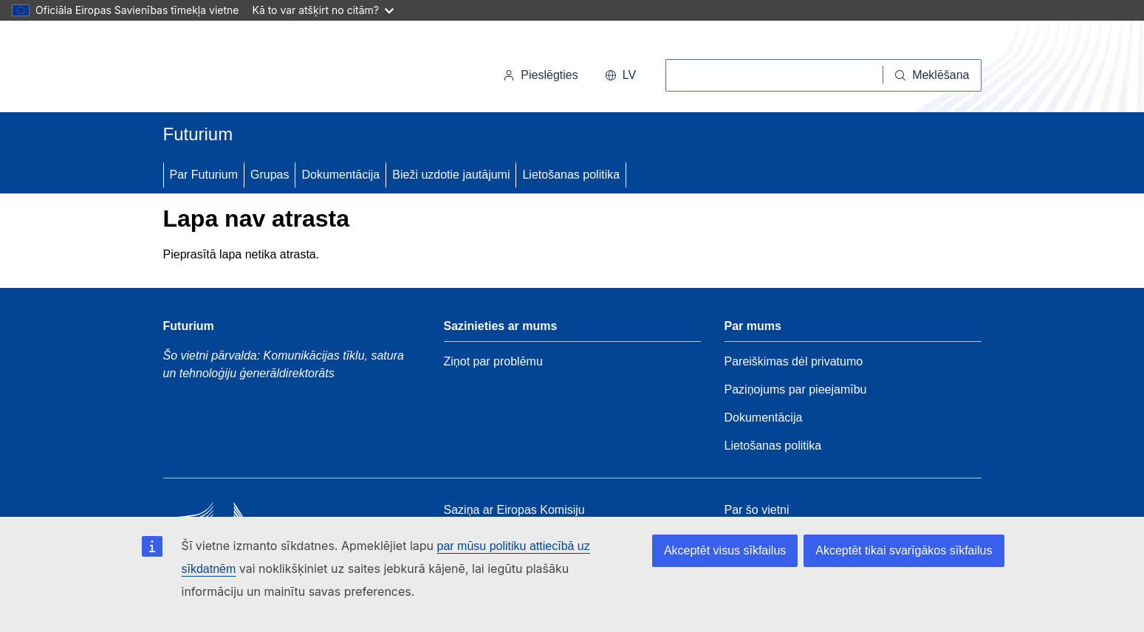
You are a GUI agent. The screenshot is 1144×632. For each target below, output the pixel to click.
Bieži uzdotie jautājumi (451, 174)
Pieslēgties (540, 75)
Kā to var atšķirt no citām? (323, 10)
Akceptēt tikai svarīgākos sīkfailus (903, 550)
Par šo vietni (757, 510)
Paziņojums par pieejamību (796, 389)
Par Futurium (204, 174)
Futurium (198, 134)
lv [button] (620, 75)
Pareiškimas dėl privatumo (794, 361)
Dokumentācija (340, 174)
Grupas (269, 174)
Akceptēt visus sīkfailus (725, 550)
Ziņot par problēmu (493, 361)
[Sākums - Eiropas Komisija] (264, 69)
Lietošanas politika (571, 174)
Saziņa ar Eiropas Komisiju (514, 510)
